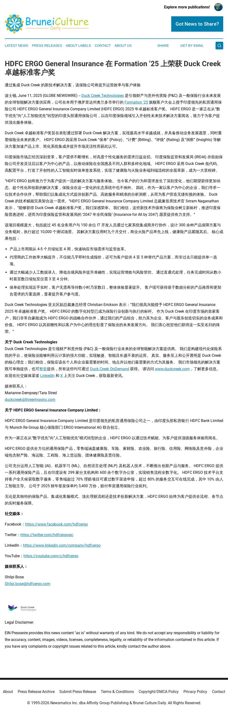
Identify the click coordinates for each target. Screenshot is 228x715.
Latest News (16, 45)
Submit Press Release (77, 691)
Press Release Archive (36, 691)
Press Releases (47, 45)
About (8, 691)
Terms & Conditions (117, 691)
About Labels (78, 45)
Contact (103, 45)
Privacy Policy (195, 691)
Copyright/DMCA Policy (159, 691)
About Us (122, 45)
